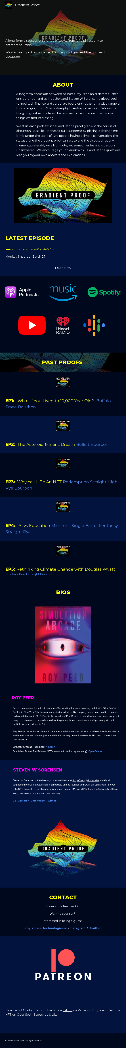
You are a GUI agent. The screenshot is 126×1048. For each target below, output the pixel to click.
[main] (63, 37)
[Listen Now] (63, 268)
